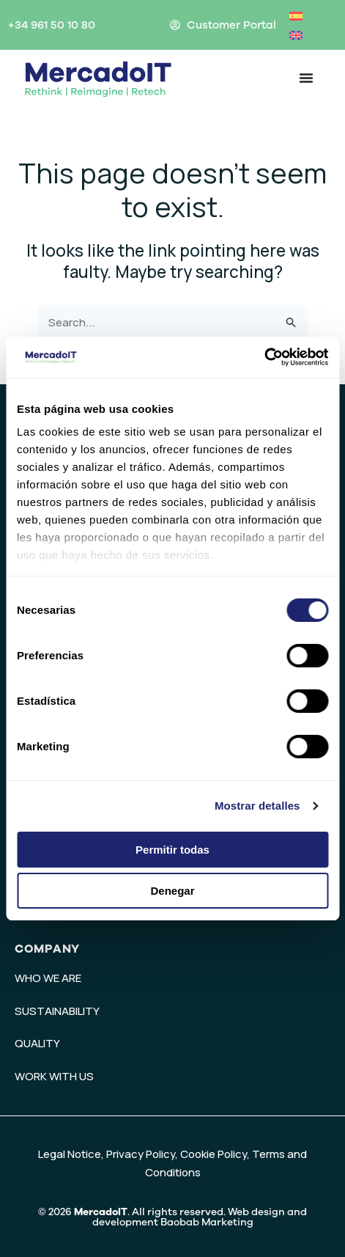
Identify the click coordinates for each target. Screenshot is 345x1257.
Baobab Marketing (206, 1222)
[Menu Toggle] (306, 77)
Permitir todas (172, 849)
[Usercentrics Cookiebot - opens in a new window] (264, 357)
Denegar (172, 890)
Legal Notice (69, 1154)
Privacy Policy (140, 1154)
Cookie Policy (213, 1154)
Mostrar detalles (257, 805)
